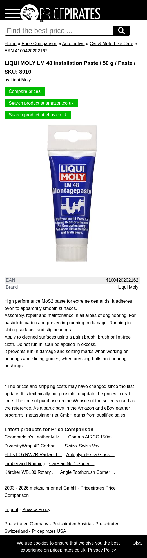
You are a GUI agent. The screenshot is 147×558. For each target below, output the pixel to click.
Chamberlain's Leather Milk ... (34, 437)
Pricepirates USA (49, 531)
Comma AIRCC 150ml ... (92, 437)
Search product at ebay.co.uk (38, 114)
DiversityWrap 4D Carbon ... (33, 446)
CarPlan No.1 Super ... (71, 463)
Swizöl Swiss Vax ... (84, 446)
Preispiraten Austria (72, 524)
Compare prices (25, 91)
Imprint (11, 509)
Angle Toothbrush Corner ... (87, 472)
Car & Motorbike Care (111, 43)
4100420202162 (122, 280)
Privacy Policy (36, 509)
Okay (137, 543)
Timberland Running (25, 463)
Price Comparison (39, 43)
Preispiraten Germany (26, 524)
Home (11, 43)
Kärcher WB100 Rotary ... (30, 472)
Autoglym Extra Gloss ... (90, 454)
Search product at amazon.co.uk (41, 103)
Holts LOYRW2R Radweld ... (33, 454)
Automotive (73, 43)
